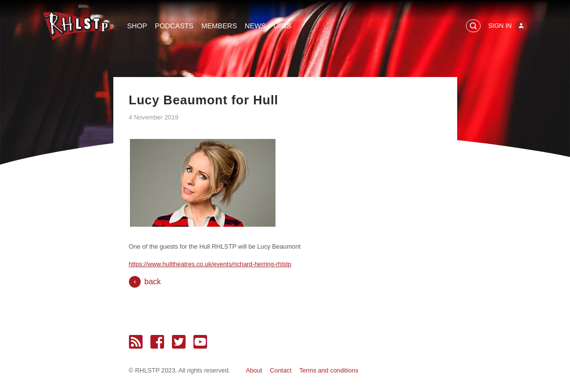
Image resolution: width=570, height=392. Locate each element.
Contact (281, 370)
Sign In (500, 25)
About (254, 370)
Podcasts (174, 26)
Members (219, 26)
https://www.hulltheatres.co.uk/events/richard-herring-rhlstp (210, 264)
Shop (137, 26)
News (255, 26)
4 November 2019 (154, 117)
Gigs (282, 26)
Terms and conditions (329, 370)
